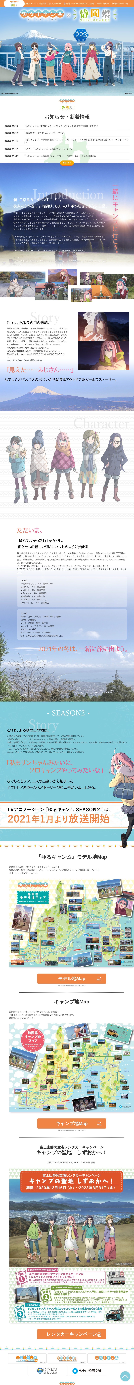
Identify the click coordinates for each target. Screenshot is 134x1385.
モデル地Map (103, 3)
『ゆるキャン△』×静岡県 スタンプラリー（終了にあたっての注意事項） (60, 156)
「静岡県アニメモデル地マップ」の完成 (43, 133)
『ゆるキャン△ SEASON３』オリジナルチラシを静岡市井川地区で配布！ (60, 126)
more (67, 162)
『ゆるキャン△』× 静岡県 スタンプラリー (42, 3)
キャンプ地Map (72, 1123)
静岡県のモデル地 (120, 3)
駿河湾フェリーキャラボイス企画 (79, 3)
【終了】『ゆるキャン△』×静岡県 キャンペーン (48, 149)
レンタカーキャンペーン (71, 1334)
